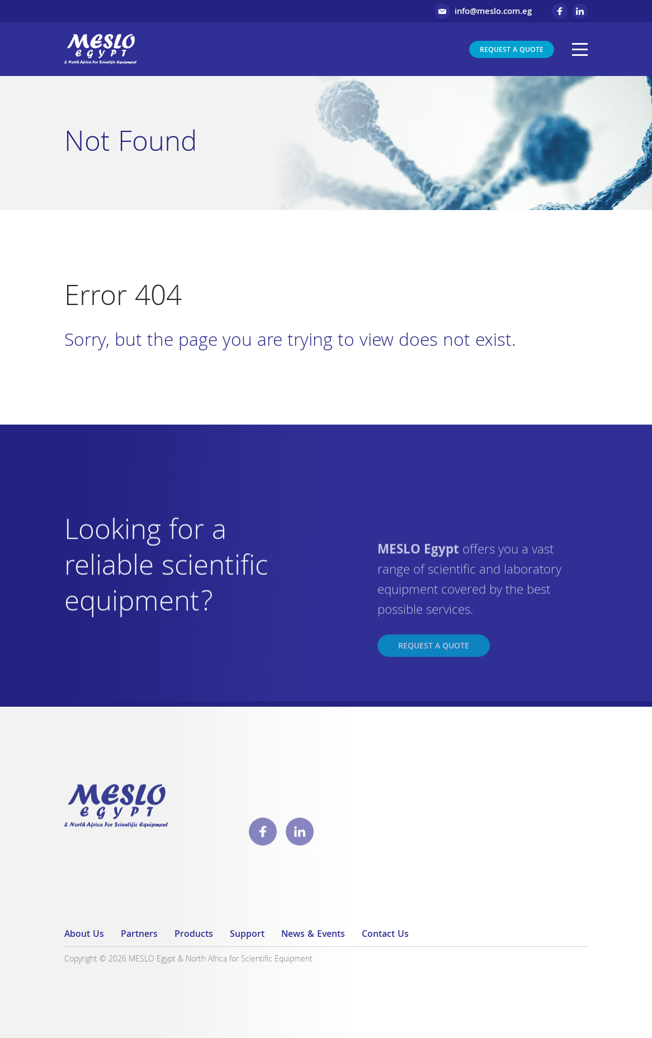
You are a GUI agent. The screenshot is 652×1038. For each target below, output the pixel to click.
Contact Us (385, 934)
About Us (84, 934)
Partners (139, 934)
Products (193, 934)
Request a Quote (512, 50)
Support (247, 934)
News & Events (313, 934)
